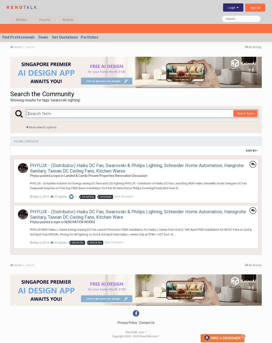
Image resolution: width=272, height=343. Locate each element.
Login (233, 7)
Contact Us (147, 323)
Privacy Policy (127, 323)
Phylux (35, 176)
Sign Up (255, 7)
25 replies (58, 196)
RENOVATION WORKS (79, 222)
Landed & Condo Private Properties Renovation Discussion (105, 176)
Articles (21, 20)
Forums (44, 20)
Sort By (252, 151)
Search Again (245, 113)
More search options (41, 127)
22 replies (58, 242)
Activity (68, 20)
